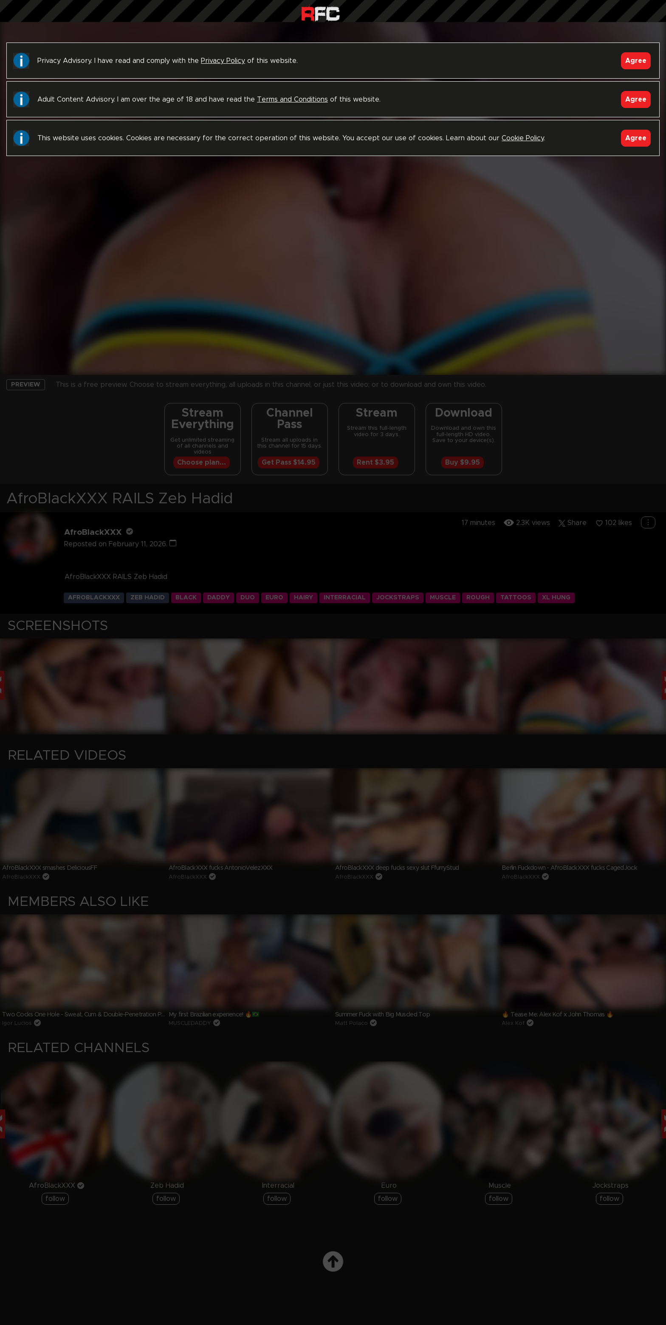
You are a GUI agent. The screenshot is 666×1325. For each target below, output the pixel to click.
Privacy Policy (223, 60)
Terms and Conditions (292, 99)
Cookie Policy (523, 138)
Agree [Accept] (635, 60)
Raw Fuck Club (320, 13)
